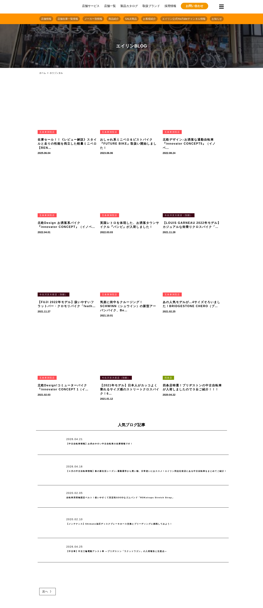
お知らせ (217, 18)
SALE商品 (131, 18)
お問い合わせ (194, 5)
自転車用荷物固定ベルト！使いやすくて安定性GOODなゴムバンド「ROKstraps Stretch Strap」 (140, 497)
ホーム (42, 73)
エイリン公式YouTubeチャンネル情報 (183, 18)
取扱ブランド (151, 5)
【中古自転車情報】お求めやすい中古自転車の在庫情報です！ (112, 443)
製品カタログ (129, 5)
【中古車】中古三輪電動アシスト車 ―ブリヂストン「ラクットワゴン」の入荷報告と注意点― (135, 551)
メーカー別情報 (93, 18)
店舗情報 (46, 18)
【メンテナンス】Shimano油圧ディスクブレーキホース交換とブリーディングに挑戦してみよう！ (139, 523)
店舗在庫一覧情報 (68, 18)
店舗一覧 (110, 5)
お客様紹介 (149, 18)
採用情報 (170, 5)
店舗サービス (91, 5)
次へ (45, 591)
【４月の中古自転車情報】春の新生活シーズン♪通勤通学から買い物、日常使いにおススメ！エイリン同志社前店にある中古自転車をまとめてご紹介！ (146, 471)
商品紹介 (113, 18)
